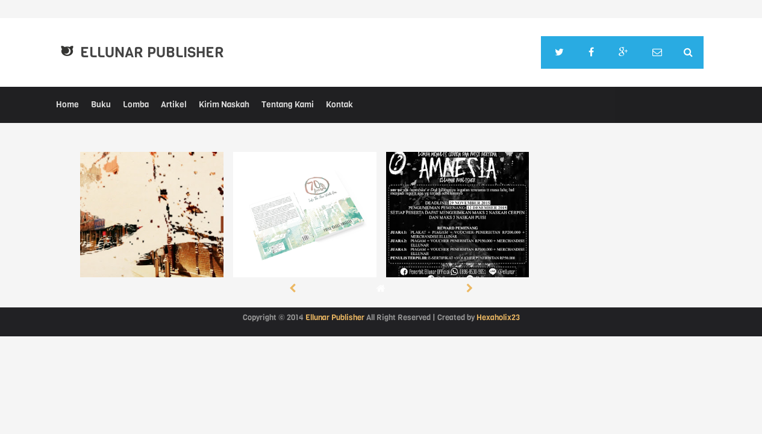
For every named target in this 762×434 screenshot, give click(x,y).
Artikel (174, 104)
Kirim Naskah (224, 104)
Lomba (136, 104)
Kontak (339, 104)
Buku (101, 104)
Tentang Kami (287, 104)
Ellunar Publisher (152, 52)
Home (67, 104)
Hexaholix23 (498, 317)
